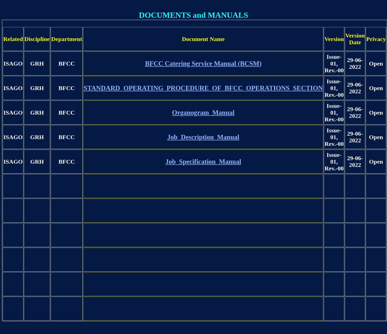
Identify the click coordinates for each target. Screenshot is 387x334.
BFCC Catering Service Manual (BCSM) (203, 63)
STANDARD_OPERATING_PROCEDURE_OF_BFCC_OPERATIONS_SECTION (203, 88)
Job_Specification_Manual (203, 161)
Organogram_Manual (203, 112)
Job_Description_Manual (203, 137)
